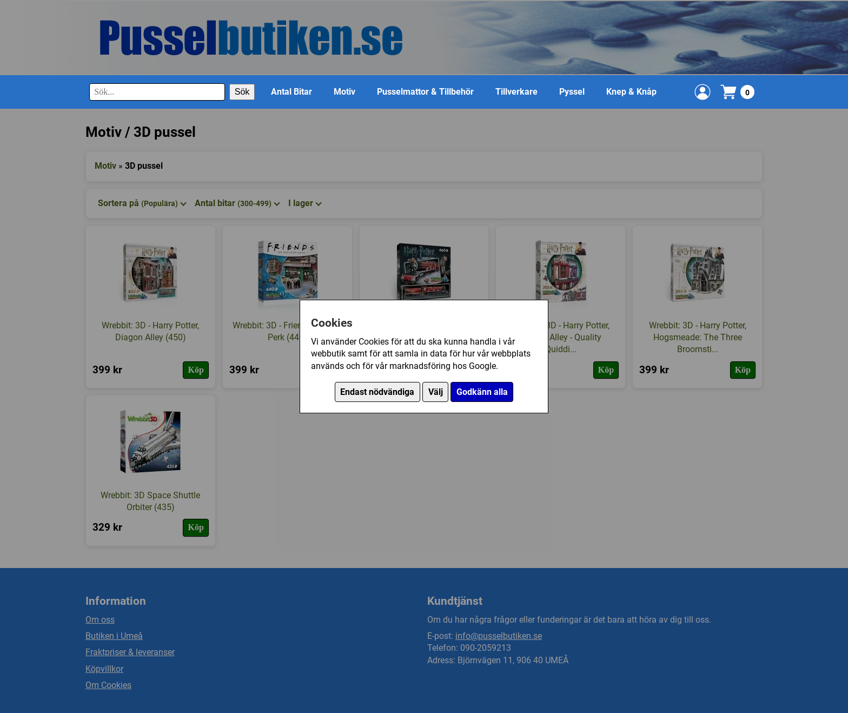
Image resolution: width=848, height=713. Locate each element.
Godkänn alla (482, 392)
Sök (242, 91)
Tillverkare (516, 92)
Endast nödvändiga (377, 392)
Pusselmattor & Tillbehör (425, 92)
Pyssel (572, 92)
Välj (435, 392)
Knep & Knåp (631, 92)
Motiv (344, 92)
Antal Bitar (291, 92)
